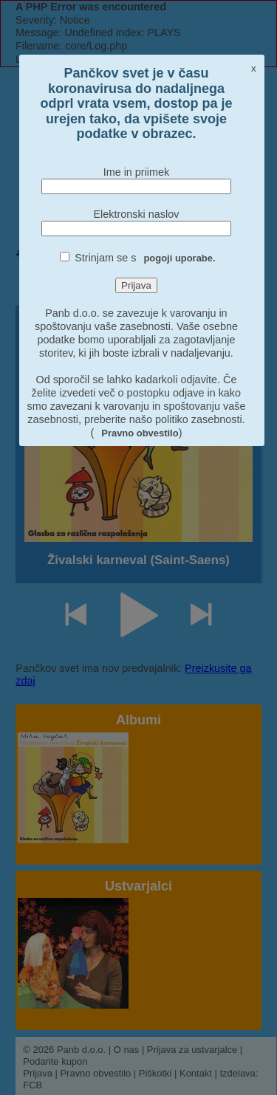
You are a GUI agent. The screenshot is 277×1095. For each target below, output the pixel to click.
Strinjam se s (145, 258)
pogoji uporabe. (179, 258)
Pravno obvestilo (139, 433)
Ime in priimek (136, 172)
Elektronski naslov (136, 214)
